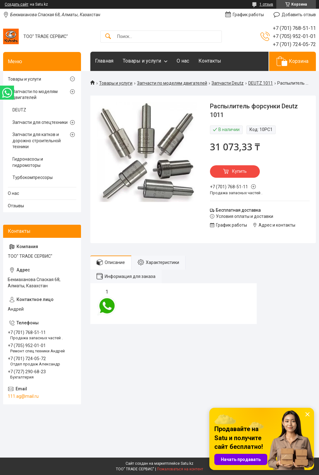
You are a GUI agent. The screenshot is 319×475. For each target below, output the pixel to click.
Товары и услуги (142, 61)
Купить (239, 171)
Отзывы (16, 205)
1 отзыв (266, 4)
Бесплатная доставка (238, 210)
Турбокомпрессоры (32, 177)
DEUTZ (19, 109)
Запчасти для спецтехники (40, 122)
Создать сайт (16, 4)
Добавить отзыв (299, 14)
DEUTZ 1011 (260, 83)
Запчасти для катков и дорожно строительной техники (36, 140)
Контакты (209, 61)
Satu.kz (187, 463)
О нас (183, 61)
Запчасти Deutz (228, 83)
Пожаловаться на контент (180, 469)
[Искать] (108, 36)
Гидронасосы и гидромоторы (27, 162)
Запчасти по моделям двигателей (172, 83)
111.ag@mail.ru (23, 396)
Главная (104, 61)
